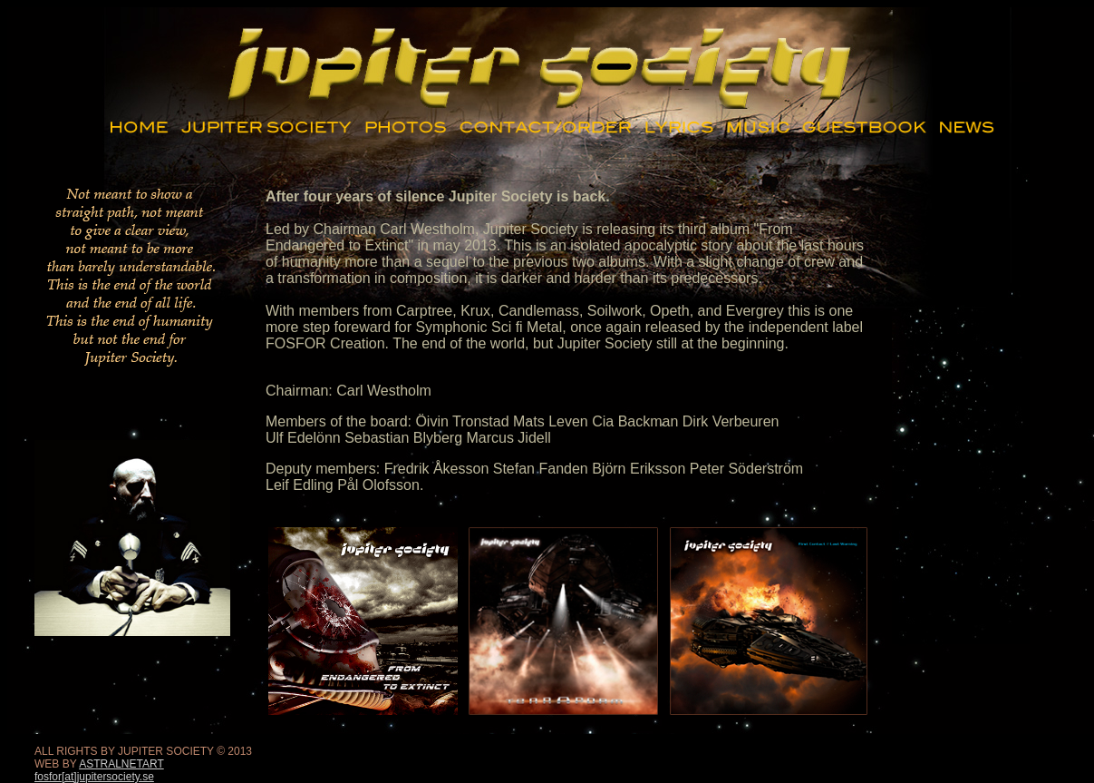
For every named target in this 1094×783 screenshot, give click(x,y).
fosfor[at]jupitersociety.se (94, 776)
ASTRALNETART (121, 764)
